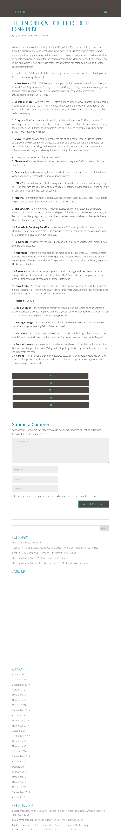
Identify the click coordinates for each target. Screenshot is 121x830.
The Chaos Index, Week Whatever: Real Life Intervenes (40, 528)
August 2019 (18, 660)
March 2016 (18, 737)
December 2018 (20, 666)
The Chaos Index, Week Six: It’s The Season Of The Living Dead (62, 796)
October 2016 (19, 722)
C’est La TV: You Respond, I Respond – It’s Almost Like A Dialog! (44, 523)
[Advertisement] (34, 589)
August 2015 (18, 768)
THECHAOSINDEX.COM (36, 825)
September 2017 (21, 706)
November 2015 (20, 753)
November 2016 (20, 717)
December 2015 (20, 748)
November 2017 (20, 696)
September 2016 (21, 727)
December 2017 (20, 691)
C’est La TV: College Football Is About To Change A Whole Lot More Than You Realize (55, 518)
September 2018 (21, 681)
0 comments (43, 35)
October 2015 (19, 758)
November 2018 (20, 671)
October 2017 (19, 701)
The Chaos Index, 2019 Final (26, 513)
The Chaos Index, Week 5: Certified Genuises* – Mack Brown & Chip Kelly (50, 534)
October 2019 (19, 650)
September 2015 (21, 763)
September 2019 (21, 655)
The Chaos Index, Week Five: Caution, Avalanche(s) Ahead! (59, 806)
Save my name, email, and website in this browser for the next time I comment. (56, 467)
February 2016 (19, 742)
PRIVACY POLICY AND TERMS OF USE (85, 825)
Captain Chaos (20, 35)
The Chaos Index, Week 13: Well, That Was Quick (58, 790)
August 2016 (18, 732)
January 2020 (18, 645)
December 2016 (20, 712)
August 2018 (18, 686)
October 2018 (19, 676)
